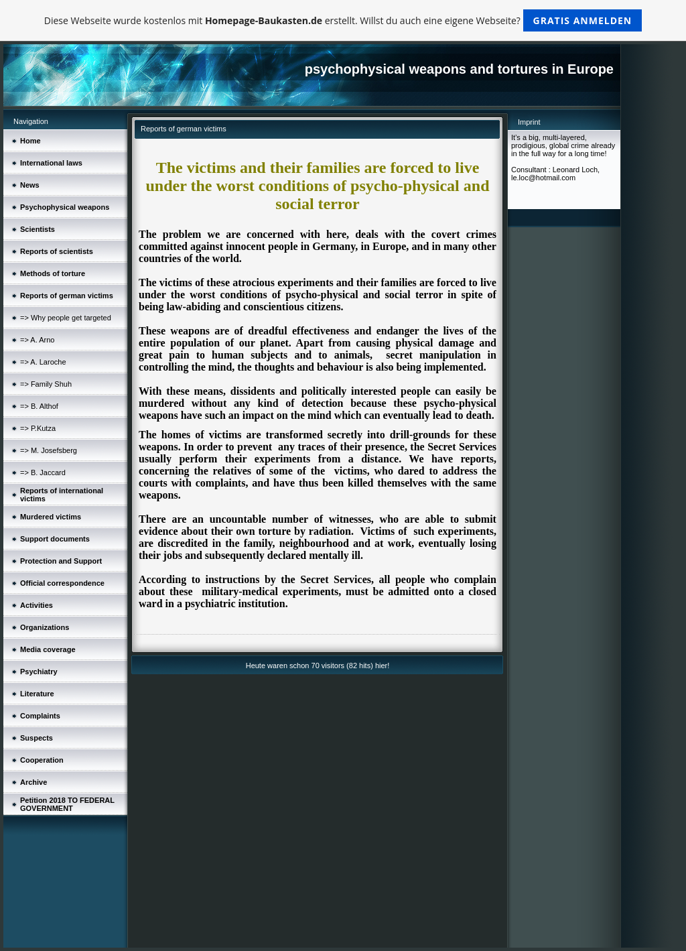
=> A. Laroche (43, 362)
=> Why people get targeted (65, 318)
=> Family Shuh (46, 384)
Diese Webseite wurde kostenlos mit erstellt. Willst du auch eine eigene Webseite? (343, 20)
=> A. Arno (37, 340)
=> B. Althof (39, 406)
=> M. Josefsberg (48, 450)
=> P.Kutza (38, 428)
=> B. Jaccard (43, 472)
